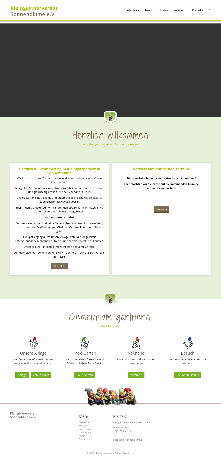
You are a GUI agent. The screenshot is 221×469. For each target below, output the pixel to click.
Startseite (84, 422)
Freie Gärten (85, 375)
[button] (130, 11)
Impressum (85, 429)
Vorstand (136, 375)
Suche (82, 439)
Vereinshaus (41, 375)
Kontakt (83, 425)
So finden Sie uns (187, 375)
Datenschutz (85, 432)
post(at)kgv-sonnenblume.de (128, 439)
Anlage (22, 375)
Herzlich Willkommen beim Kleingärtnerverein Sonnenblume (59, 170)
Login (82, 435)
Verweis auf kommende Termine (161, 168)
